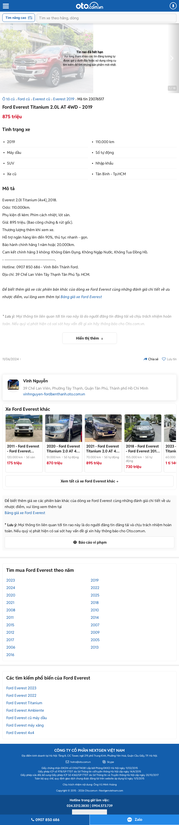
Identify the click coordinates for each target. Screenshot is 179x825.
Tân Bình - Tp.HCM (111, 174)
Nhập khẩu (104, 163)
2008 (10, 610)
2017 (10, 639)
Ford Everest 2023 (21, 688)
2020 (10, 595)
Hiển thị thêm (88, 338)
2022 (95, 587)
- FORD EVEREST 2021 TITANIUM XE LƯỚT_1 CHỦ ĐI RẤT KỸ (103, 449)
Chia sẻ (151, 359)
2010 (95, 610)
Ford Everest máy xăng (25, 725)
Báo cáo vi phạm (89, 542)
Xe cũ (11, 174)
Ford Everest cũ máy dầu (26, 717)
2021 (10, 602)
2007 (95, 625)
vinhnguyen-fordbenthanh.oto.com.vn (54, 394)
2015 (10, 625)
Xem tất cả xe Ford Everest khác (88, 481)
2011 (10, 617)
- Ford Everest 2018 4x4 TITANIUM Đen (142, 449)
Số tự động (105, 152)
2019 (11, 141)
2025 (95, 595)
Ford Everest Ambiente (25, 710)
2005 (95, 639)
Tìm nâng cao (19, 17)
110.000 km (105, 141)
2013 (95, 647)
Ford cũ (24, 99)
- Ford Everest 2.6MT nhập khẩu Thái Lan (23, 449)
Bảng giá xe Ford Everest (81, 296)
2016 (10, 654)
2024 (10, 587)
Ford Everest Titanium (24, 702)
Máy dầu (14, 152)
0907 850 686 (44, 819)
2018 (95, 602)
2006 (10, 647)
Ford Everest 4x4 (20, 732)
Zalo (138, 819)
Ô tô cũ (8, 99)
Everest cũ (41, 99)
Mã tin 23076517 (90, 99)
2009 (95, 632)
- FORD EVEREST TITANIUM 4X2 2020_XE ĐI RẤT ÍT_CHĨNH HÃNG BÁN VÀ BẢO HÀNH (64, 449)
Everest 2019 (63, 99)
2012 (10, 632)
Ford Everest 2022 (21, 695)
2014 (95, 617)
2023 (10, 580)
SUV (10, 163)
